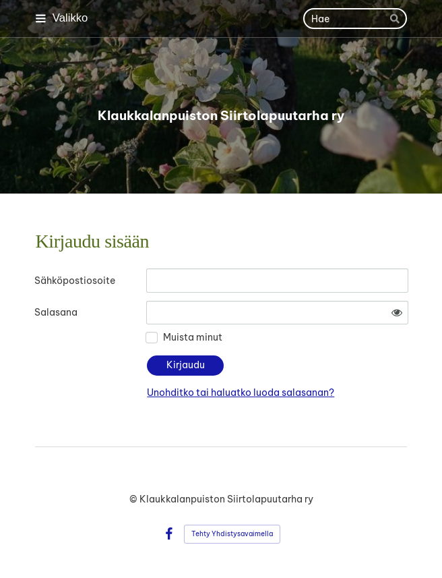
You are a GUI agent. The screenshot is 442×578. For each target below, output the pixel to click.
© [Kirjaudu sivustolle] (134, 499)
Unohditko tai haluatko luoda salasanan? (240, 392)
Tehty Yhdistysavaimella (232, 533)
